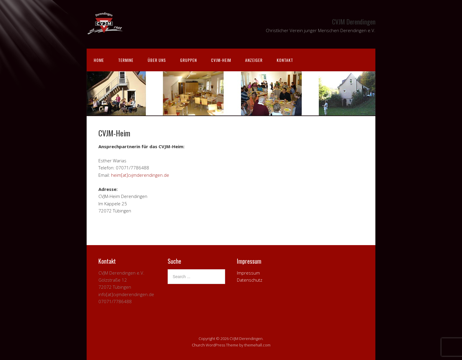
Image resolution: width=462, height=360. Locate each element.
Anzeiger (254, 60)
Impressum (248, 273)
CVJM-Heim (221, 60)
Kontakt (285, 60)
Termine (125, 60)
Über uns (157, 60)
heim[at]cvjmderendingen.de (140, 175)
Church (198, 345)
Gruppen (188, 60)
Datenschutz (249, 280)
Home (99, 60)
